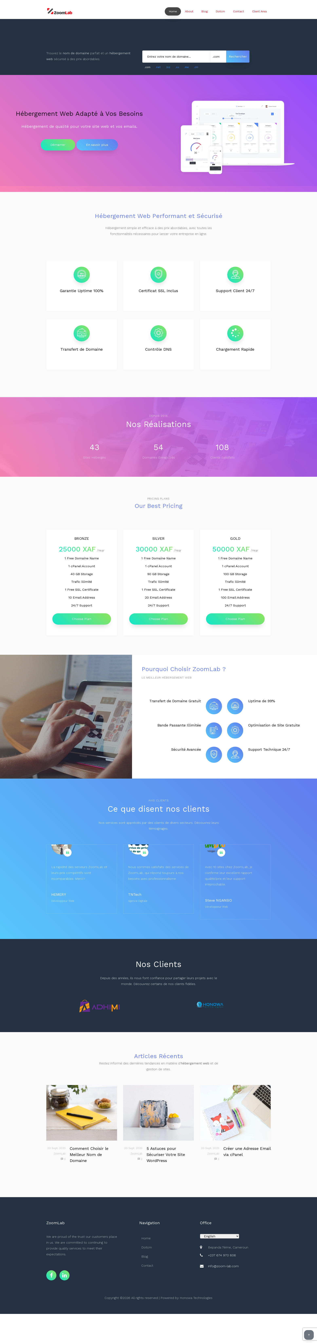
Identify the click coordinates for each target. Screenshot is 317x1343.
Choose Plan (81, 619)
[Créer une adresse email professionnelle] (235, 1113)
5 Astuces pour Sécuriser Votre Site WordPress (166, 1154)
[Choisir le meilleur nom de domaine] (81, 1113)
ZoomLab (60, 1153)
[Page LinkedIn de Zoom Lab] (64, 1275)
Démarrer (58, 145)
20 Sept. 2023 (56, 1148)
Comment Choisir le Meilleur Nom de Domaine (89, 1154)
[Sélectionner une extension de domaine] (218, 57)
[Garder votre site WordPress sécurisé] (158, 1113)
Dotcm (220, 11)
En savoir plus (97, 145)
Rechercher (238, 56)
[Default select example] (219, 1236)
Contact (238, 11)
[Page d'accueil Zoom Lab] (59, 11)
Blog (204, 11)
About (189, 11)
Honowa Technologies (196, 1298)
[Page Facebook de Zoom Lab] (51, 1275)
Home (173, 11)
